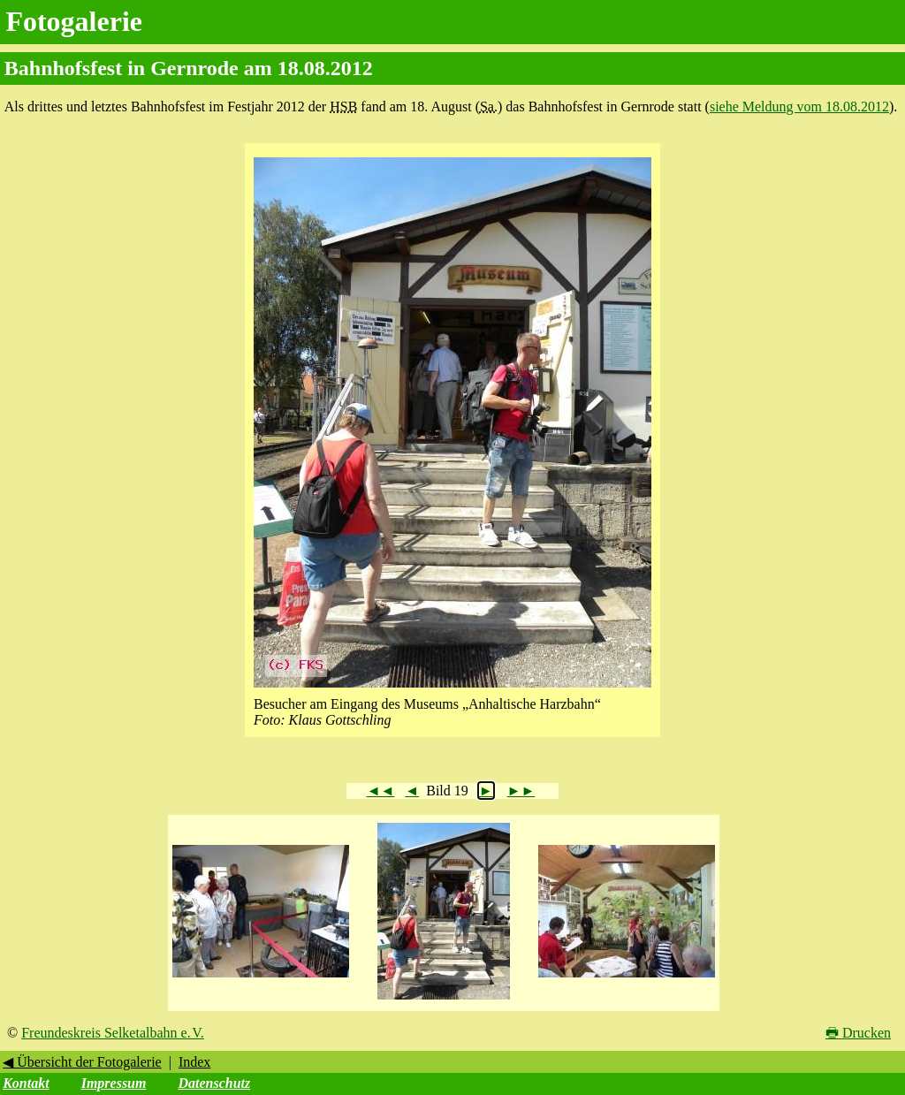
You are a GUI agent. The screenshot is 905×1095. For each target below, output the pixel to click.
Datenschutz (214, 1083)
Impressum (114, 1083)
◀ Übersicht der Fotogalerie (82, 1061)
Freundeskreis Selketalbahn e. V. (112, 1032)
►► (521, 790)
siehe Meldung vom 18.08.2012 (799, 106)
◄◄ (381, 790)
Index (194, 1061)
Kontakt (26, 1083)
